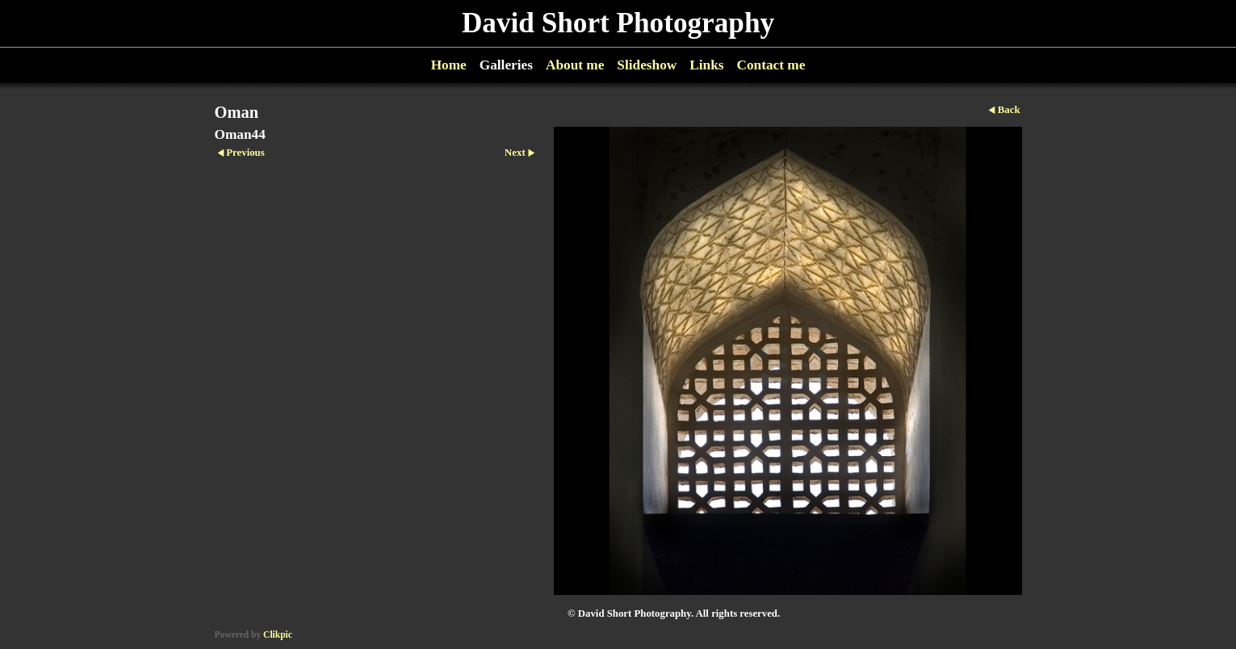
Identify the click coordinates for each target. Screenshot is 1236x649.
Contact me (770, 65)
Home (449, 65)
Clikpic (277, 634)
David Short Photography (618, 23)
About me (575, 65)
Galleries (506, 65)
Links (706, 65)
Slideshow (647, 65)
